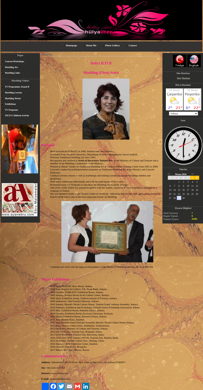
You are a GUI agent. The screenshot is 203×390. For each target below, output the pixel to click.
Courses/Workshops (14, 61)
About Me (91, 45)
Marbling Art (11, 67)
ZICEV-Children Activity (17, 115)
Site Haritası (183, 78)
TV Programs (11, 110)
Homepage (71, 45)
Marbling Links (12, 73)
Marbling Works (13, 98)
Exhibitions (10, 104)
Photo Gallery (112, 45)
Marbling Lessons (13, 92)
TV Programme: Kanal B (17, 86)
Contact (133, 45)
